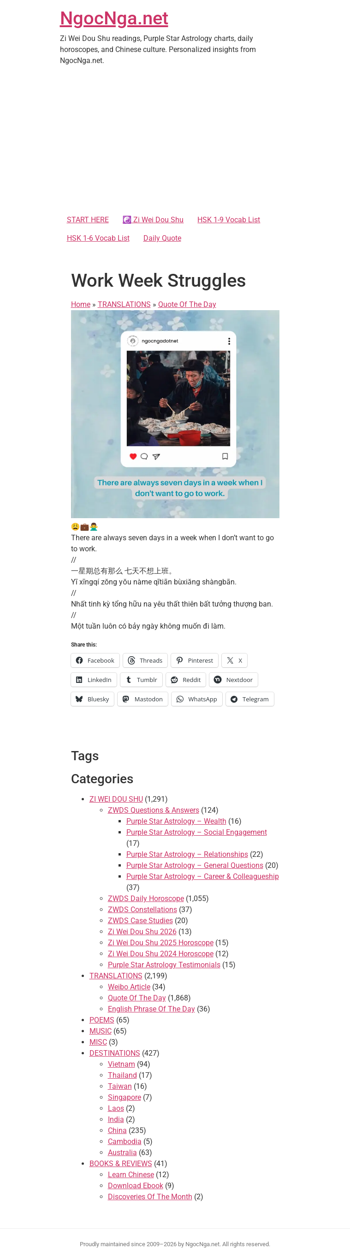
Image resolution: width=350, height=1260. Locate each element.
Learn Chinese (131, 1174)
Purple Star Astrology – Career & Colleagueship (202, 876)
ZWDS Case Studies (140, 920)
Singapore (124, 1097)
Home (80, 304)
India (116, 1119)
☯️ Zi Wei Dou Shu (153, 219)
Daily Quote (162, 238)
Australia (122, 1152)
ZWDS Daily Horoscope (146, 898)
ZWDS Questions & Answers (153, 810)
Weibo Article (129, 987)
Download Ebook (135, 1185)
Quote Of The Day (187, 304)
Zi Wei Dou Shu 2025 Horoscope (161, 942)
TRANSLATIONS (124, 304)
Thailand (122, 1075)
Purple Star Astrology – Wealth (176, 821)
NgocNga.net (114, 18)
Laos (116, 1108)
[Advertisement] (175, 141)
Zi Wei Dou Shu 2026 (142, 931)
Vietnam (121, 1064)
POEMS (101, 1020)
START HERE (88, 219)
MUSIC (100, 1031)
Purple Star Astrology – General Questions (194, 865)
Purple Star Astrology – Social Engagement (196, 832)
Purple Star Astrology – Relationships (187, 854)
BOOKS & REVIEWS (120, 1163)
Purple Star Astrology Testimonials (164, 964)
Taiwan (120, 1086)
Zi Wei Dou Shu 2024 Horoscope (161, 953)
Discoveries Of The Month (150, 1196)
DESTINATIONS (114, 1053)
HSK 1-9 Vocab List (228, 219)
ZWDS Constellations (142, 909)
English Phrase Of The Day (151, 1009)
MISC (98, 1042)
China (117, 1130)
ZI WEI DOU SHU (116, 799)
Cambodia (125, 1141)
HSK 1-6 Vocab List (98, 238)
